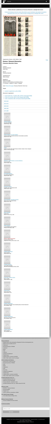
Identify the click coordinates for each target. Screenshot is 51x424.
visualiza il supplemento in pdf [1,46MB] (13, 91)
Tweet (47, 60)
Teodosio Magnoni (8, 121)
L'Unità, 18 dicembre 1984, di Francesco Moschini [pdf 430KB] (17, 98)
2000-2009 (6, 106)
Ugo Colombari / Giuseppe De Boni (11, 199)
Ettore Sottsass (7, 212)
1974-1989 (6, 110)
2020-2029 (6, 101)
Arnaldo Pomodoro (8, 264)
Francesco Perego (8, 186)
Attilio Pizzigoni (7, 225)
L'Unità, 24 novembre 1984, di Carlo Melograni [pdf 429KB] (17, 97)
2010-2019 (6, 103)
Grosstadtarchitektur (8, 173)
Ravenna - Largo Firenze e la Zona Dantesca (13, 160)
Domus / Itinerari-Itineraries (9, 238)
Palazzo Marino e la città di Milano (11, 134)
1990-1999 (6, 108)
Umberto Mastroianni (8, 251)
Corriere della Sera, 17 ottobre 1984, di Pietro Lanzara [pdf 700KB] (18, 95)
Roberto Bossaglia (9, 85)
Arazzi (5, 147)
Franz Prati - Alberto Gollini (9, 277)
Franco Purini (6, 290)
